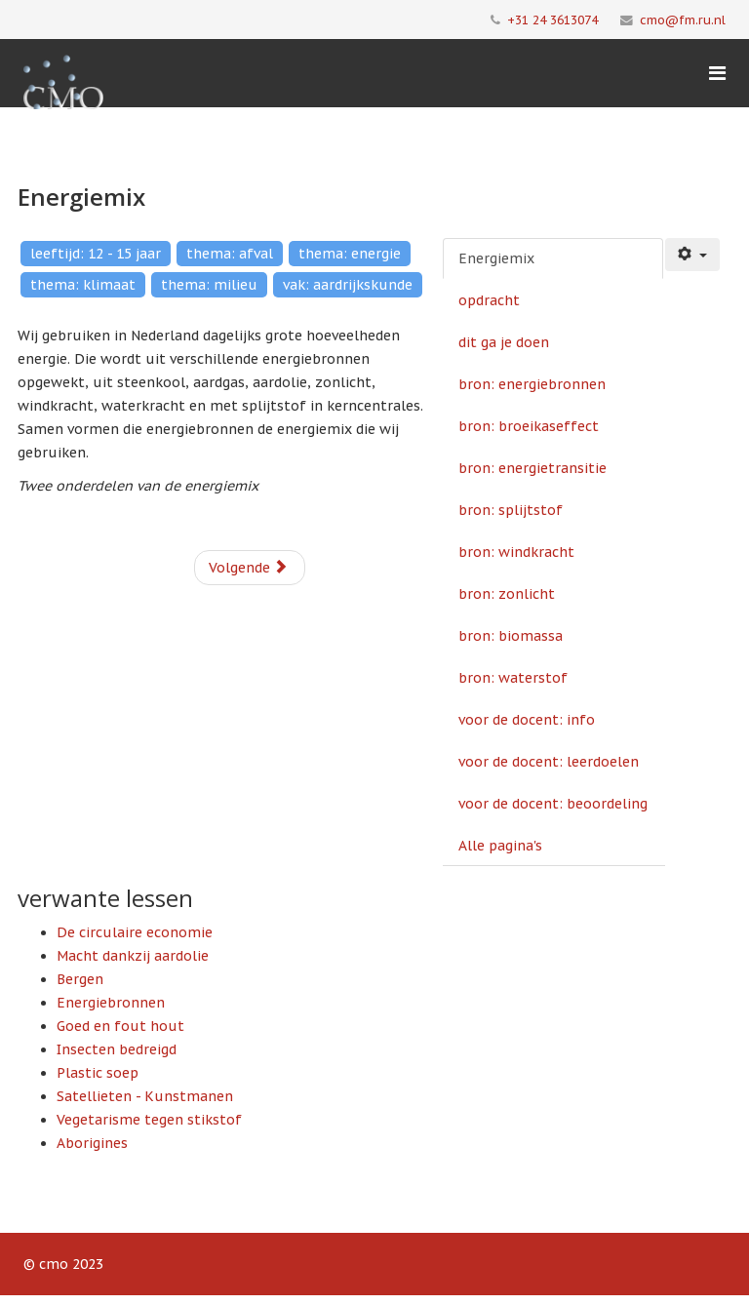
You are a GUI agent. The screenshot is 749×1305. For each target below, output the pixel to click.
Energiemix (496, 258)
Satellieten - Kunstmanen (145, 1096)
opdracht (489, 300)
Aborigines (92, 1143)
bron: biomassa (510, 636)
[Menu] (717, 73)
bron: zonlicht (506, 594)
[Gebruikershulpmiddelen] (692, 254)
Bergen (80, 979)
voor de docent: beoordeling (553, 803)
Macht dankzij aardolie (133, 956)
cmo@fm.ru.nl (683, 19)
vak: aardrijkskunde (348, 285)
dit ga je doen (503, 342)
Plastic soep (97, 1073)
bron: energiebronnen (532, 384)
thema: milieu (209, 285)
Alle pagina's (500, 845)
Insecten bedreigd (117, 1049)
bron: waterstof (513, 678)
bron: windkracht (516, 552)
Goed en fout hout (120, 1026)
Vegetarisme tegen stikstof (149, 1119)
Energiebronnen (111, 1002)
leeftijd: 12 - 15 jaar (95, 253)
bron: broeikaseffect (528, 426)
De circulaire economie (135, 932)
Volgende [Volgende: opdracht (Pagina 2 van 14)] (248, 567)
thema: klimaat (83, 285)
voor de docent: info (526, 720)
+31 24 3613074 (552, 19)
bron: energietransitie (532, 468)
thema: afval (229, 253)
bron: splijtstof (510, 510)
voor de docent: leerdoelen (548, 762)
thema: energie (349, 253)
